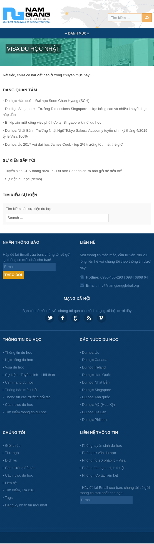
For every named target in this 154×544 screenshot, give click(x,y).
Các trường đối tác (20, 468)
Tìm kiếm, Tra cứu (19, 490)
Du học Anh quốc (96, 397)
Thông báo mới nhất (21, 390)
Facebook (62, 318)
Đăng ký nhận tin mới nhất (26, 505)
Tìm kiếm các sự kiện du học (29, 209)
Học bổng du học (19, 360)
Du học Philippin (95, 420)
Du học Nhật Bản (96, 382)
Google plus (75, 318)
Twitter (49, 318)
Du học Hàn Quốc (96, 375)
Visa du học (14, 367)
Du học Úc (90, 352)
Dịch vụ (11, 460)
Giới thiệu (12, 445)
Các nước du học (19, 404)
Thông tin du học (18, 352)
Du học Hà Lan (94, 412)
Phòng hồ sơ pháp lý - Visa (104, 460)
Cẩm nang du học (19, 382)
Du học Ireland (94, 367)
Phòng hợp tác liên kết (100, 475)
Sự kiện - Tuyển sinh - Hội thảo (30, 375)
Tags (9, 498)
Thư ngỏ (12, 453)
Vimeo (101, 318)
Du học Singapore (96, 390)
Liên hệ (11, 483)
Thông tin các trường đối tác (28, 397)
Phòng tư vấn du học (99, 453)
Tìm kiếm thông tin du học (26, 412)
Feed (88, 318)
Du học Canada (94, 360)
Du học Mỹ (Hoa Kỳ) (98, 404)
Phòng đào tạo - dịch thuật (103, 468)
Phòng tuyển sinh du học (102, 445)
